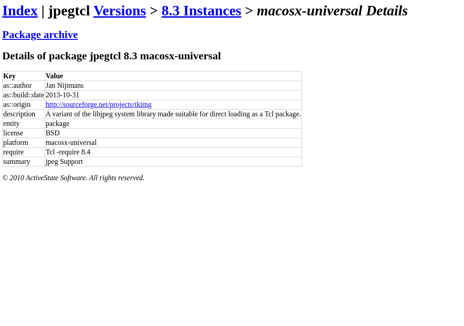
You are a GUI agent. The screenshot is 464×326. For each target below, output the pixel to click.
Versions (119, 10)
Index (20, 10)
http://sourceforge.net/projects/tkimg (99, 104)
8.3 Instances (202, 10)
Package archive (40, 34)
